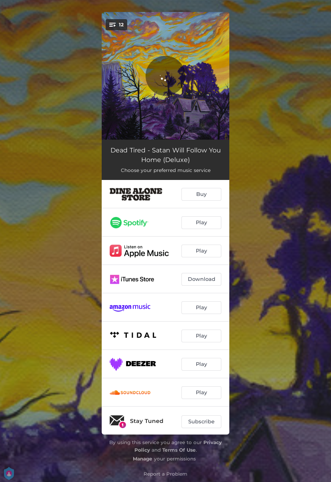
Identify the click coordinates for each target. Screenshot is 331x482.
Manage (142, 459)
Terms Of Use (179, 450)
